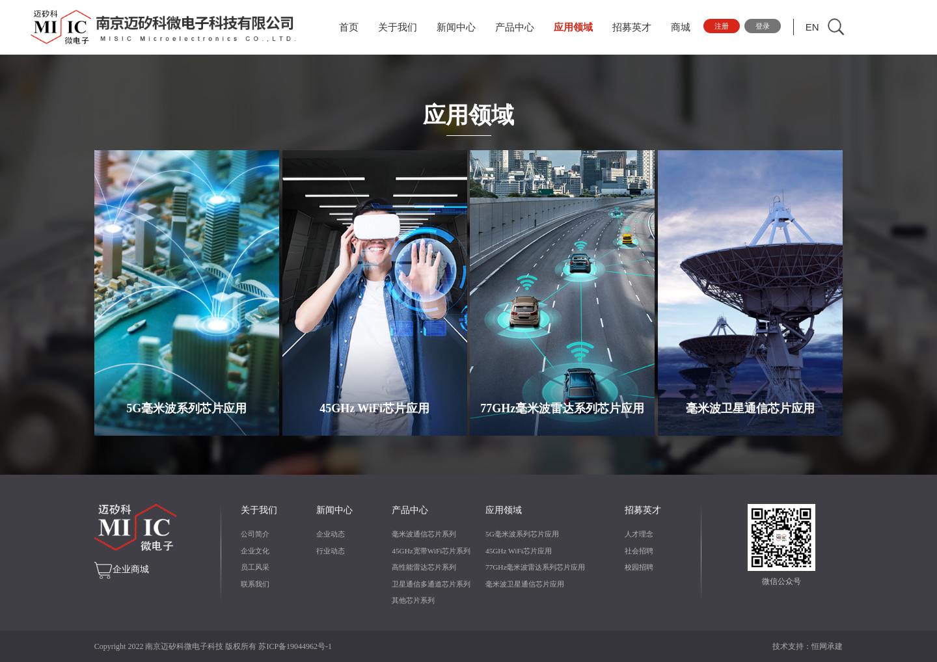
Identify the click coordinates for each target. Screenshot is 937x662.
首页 (352, 27)
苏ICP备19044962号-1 (295, 646)
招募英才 (635, 27)
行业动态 (330, 551)
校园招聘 (639, 567)
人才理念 (639, 534)
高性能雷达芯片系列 (424, 567)
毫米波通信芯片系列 (424, 534)
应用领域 (577, 27)
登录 (773, 26)
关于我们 (401, 27)
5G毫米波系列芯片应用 (522, 534)
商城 (684, 27)
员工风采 (255, 567)
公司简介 (255, 534)
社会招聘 (639, 551)
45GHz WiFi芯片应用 (518, 551)
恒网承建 (827, 646)
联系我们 (255, 584)
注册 (727, 26)
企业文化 (255, 551)
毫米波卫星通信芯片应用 (524, 584)
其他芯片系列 (413, 600)
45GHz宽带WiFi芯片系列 (431, 551)
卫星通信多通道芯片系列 (431, 584)
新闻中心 (460, 27)
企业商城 (131, 569)
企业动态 (330, 534)
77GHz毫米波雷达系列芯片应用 (535, 567)
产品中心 (518, 27)
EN (825, 27)
